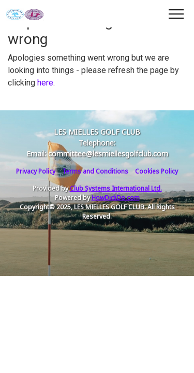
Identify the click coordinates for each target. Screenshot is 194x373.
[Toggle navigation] (175, 13)
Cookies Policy (156, 171)
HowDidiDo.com (116, 197)
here (45, 83)
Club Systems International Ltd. (116, 188)
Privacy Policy (35, 171)
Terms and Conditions (95, 171)
